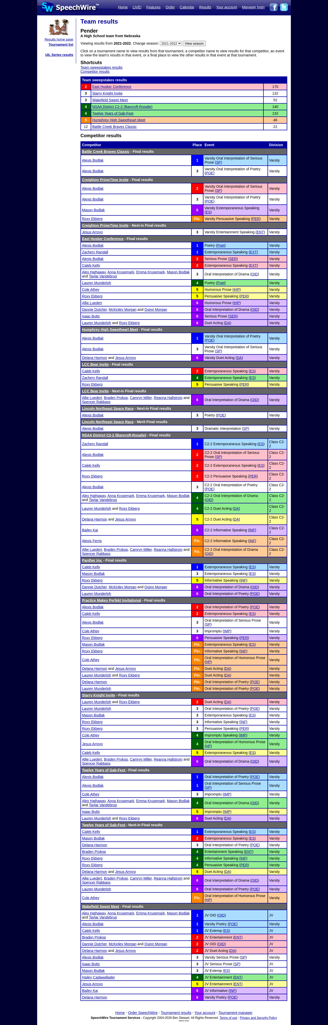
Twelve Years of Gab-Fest (112, 113)
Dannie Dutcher (94, 309)
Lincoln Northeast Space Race (108, 408)
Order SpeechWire (143, 1013)
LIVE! (137, 7)
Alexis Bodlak (93, 160)
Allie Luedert (92, 303)
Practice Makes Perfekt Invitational (111, 600)
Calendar (187, 7)
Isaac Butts (91, 316)
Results (205, 7)
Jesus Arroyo (92, 232)
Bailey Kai (90, 530)
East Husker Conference (111, 87)
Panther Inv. (92, 560)
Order (170, 7)
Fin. (197, 219)
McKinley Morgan (122, 309)
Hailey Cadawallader (98, 977)
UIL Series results (59, 55)
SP (218, 162)
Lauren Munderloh (96, 283)
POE (209, 173)
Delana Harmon (94, 358)
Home (123, 7)
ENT (260, 232)
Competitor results (95, 71)
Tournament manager (235, 1013)
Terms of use (228, 1018)
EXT (253, 252)
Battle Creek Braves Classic (114, 127)
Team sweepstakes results (101, 67)
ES (208, 212)
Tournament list (60, 44)
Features (153, 7)
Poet (220, 245)
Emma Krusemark (150, 272)
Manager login (253, 7)
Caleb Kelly (91, 265)
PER (256, 219)
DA (227, 323)
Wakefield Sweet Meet (110, 100)
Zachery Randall (95, 252)
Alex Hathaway (94, 272)
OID (254, 274)
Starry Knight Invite (107, 93)
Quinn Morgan (156, 309)
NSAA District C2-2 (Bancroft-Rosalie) (122, 107)
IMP (227, 631)
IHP (237, 289)
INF (252, 530)
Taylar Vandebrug (103, 276)
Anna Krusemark (120, 272)
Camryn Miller (141, 398)
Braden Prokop (116, 398)
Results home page (59, 39)
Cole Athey (90, 289)
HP (208, 662)
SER (233, 259)
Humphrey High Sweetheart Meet (118, 120)
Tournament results (176, 1013)
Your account (226, 7)
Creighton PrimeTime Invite (105, 180)
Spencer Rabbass (96, 402)
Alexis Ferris (92, 541)
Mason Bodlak (93, 210)
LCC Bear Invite (95, 364)
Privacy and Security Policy (258, 1018)
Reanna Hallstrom (168, 398)
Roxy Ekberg (92, 219)
